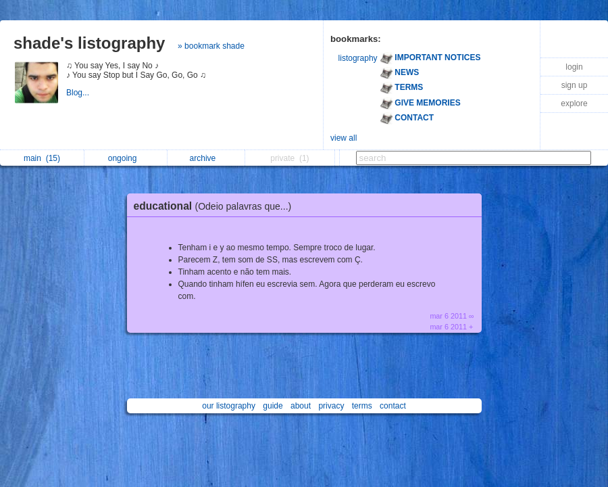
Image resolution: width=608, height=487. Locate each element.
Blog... (78, 92)
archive (206, 158)
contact (393, 406)
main (42, 158)
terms (362, 406)
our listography (228, 406)
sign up (574, 85)
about (300, 406)
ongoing (126, 158)
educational (216, 206)
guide (272, 406)
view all (343, 138)
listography (358, 58)
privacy (331, 406)
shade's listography (89, 43)
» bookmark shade (211, 46)
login (573, 67)
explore (574, 103)
